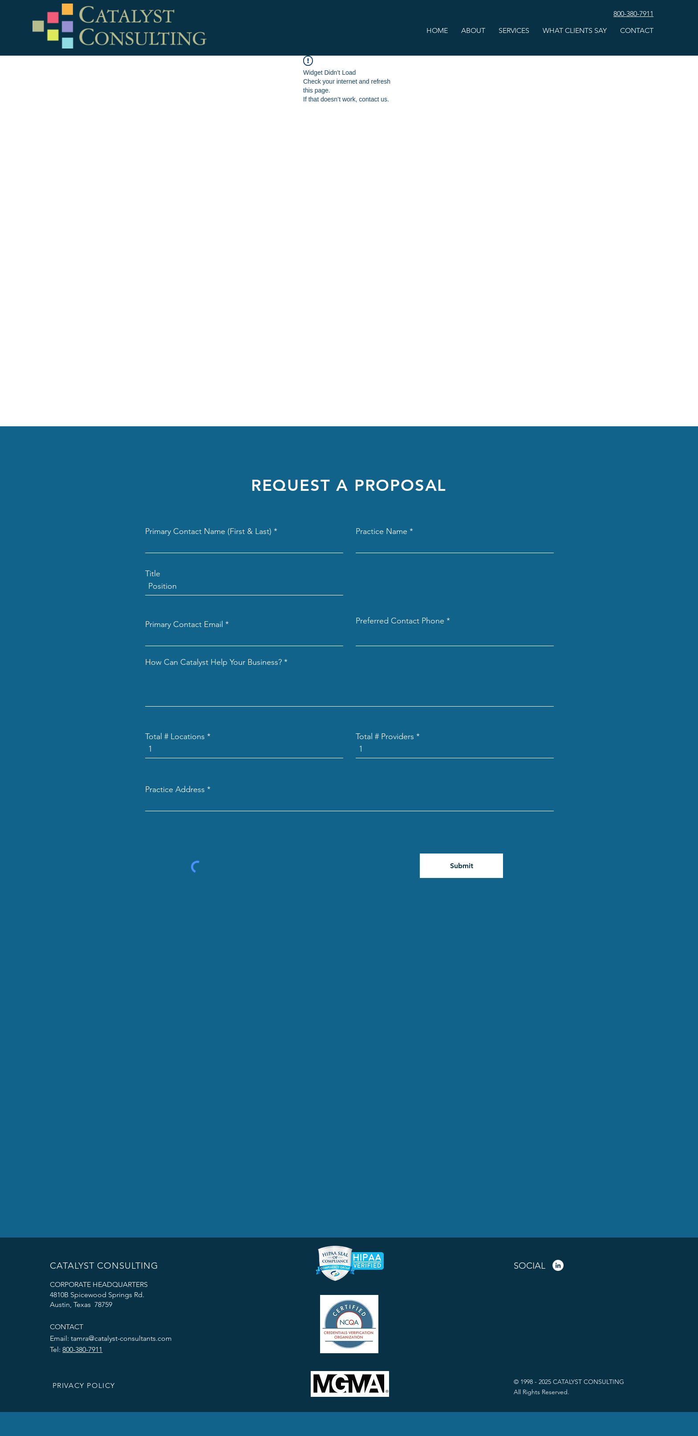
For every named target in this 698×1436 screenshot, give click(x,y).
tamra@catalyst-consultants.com (121, 1338)
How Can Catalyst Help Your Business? (213, 662)
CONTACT (66, 1327)
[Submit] (461, 866)
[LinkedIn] (558, 1265)
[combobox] (349, 802)
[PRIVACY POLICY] (85, 1386)
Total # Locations (175, 736)
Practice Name (381, 531)
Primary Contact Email (184, 624)
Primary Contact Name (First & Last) (208, 531)
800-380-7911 (82, 1349)
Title (152, 574)
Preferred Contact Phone (400, 621)
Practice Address (175, 789)
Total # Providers (385, 736)
